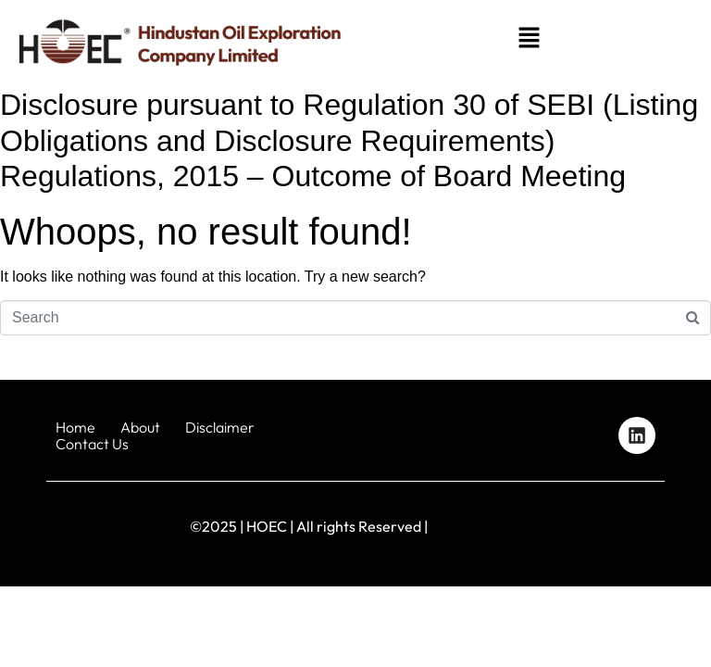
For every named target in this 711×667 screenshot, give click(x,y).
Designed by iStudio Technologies (618, 526)
